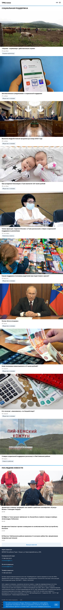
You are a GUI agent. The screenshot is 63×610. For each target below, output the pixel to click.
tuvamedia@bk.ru (7, 560)
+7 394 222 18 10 (7, 558)
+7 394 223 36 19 (7, 573)
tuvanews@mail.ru (7, 566)
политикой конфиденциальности (40, 606)
